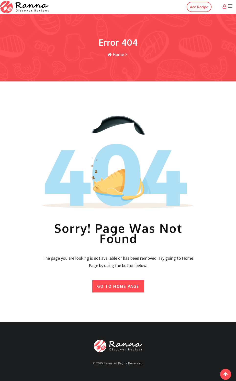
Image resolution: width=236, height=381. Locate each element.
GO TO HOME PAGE (118, 286)
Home (116, 54)
